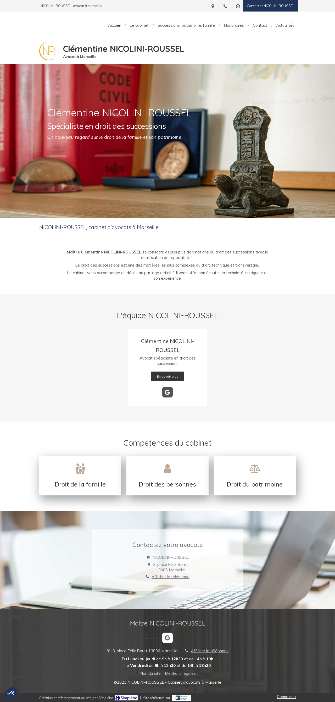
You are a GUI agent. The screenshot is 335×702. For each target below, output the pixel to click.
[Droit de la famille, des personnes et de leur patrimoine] (80, 475)
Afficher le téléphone (170, 576)
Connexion (286, 696)
